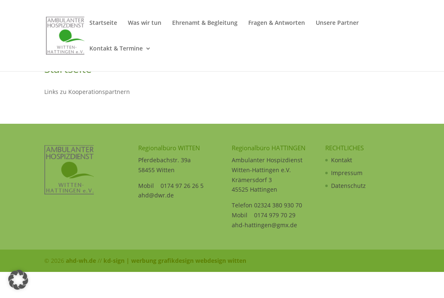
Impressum (346, 173)
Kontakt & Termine (116, 49)
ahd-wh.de (81, 260)
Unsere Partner (337, 23)
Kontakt (341, 160)
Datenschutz (348, 186)
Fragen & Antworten (276, 23)
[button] (18, 280)
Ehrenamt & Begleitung (205, 23)
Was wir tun (144, 23)
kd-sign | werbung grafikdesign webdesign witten (174, 260)
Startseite (103, 23)
